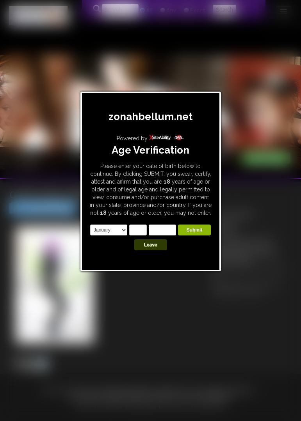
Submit (195, 230)
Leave (150, 245)
